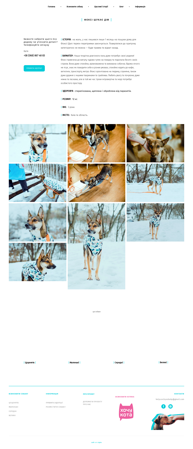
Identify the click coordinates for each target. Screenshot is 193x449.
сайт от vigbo (96, 442)
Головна (51, 9)
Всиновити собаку (75, 9)
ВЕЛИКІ (12, 416)
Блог (121, 9)
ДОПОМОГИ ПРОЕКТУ (92, 402)
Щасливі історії (101, 9)
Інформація (140, 9)
